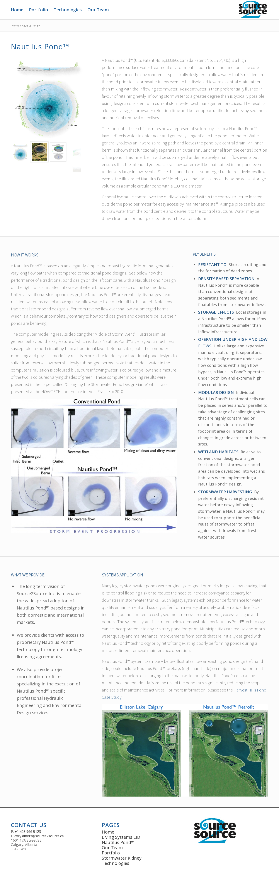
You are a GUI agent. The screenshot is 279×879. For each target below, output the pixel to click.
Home (15, 25)
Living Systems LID (121, 837)
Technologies (115, 863)
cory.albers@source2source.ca (39, 836)
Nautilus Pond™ (118, 842)
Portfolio (111, 853)
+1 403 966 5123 (28, 831)
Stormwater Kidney (121, 858)
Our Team (112, 848)
